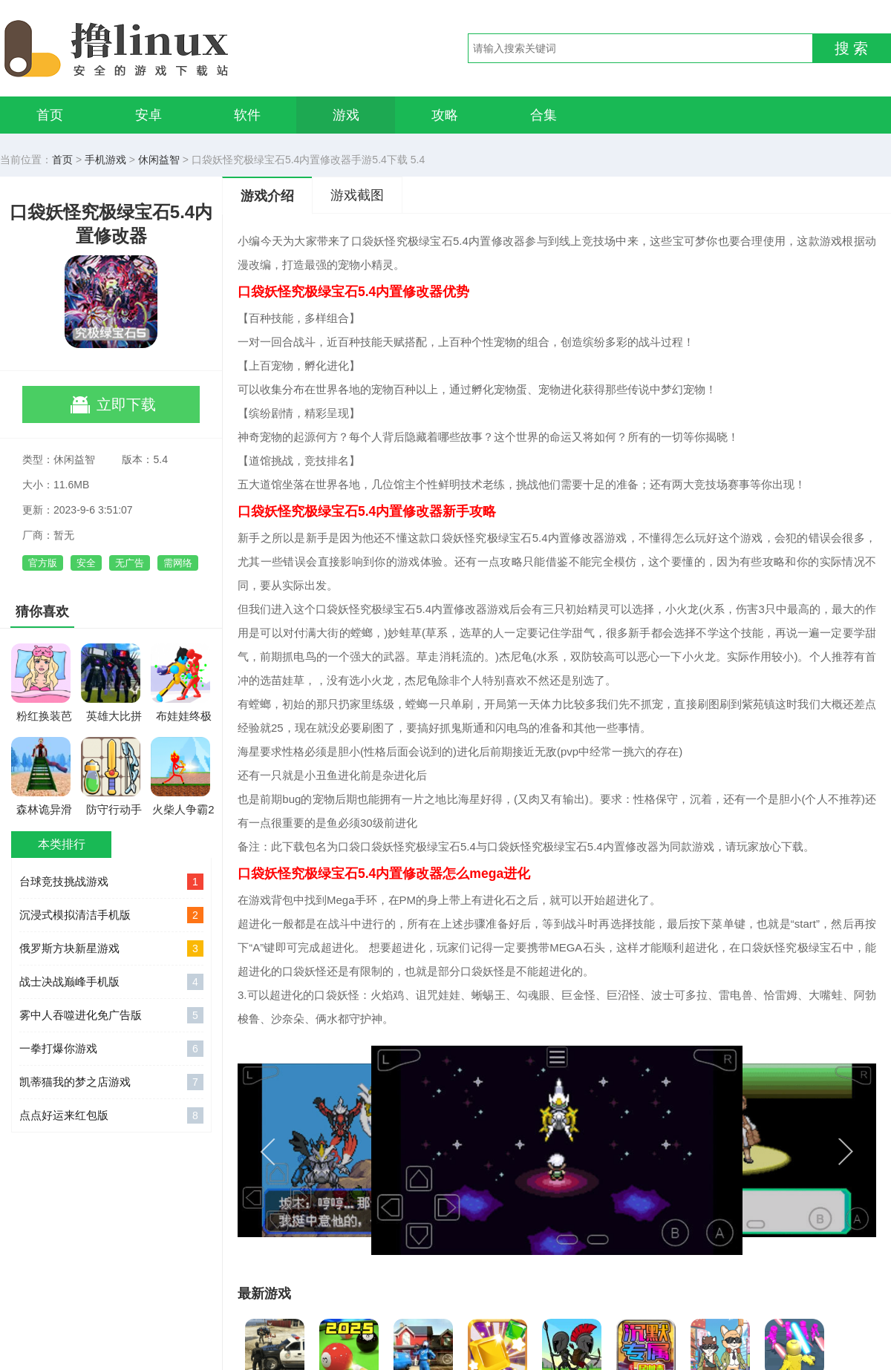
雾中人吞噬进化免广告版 (111, 1015)
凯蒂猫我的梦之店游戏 (111, 1082)
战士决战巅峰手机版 (111, 982)
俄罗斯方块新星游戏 (111, 948)
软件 (247, 115)
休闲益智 (159, 159)
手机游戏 (105, 159)
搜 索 (852, 48)
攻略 (444, 115)
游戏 (346, 115)
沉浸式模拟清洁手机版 (111, 915)
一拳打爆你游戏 (111, 1048)
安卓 (148, 115)
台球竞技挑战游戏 (111, 882)
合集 (543, 115)
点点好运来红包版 (111, 1115)
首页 (49, 115)
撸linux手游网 (171, 48)
